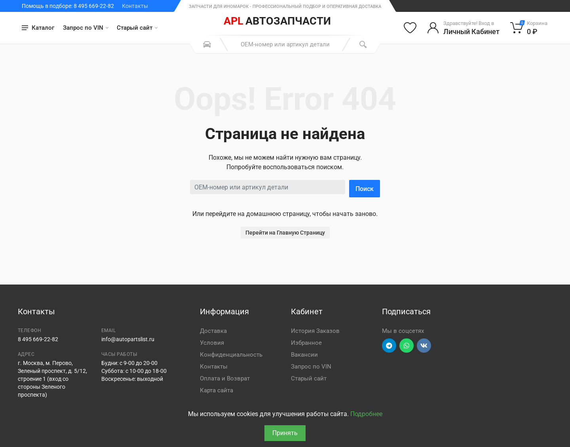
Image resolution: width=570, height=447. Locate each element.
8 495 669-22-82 (38, 339)
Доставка (213, 330)
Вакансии (304, 354)
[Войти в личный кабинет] (463, 27)
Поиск (364, 189)
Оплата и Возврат (225, 378)
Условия (212, 342)
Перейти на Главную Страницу (285, 232)
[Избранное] (410, 27)
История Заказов (315, 330)
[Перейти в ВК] (424, 345)
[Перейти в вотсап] (406, 345)
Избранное (306, 342)
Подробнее (366, 414)
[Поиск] (363, 44)
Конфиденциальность (231, 354)
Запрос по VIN (85, 27)
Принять (285, 433)
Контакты (135, 6)
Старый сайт (137, 27)
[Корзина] (529, 27)
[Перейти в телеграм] (389, 345)
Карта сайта (216, 390)
